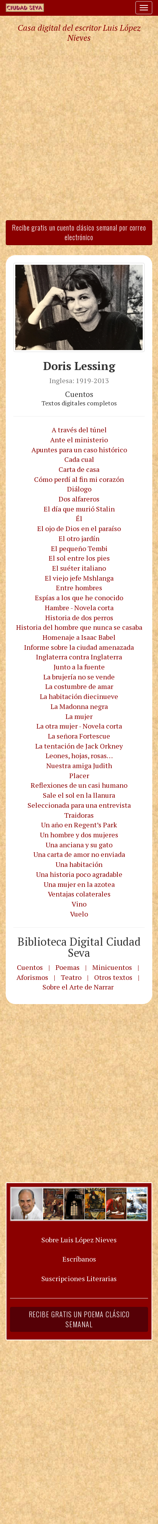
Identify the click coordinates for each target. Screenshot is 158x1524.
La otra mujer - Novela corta (79, 725)
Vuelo (79, 913)
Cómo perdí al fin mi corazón (79, 479)
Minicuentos (112, 967)
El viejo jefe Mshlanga (79, 578)
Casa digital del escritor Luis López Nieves (79, 32)
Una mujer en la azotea (79, 884)
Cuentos (30, 967)
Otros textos (113, 977)
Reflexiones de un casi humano (79, 785)
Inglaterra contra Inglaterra (79, 656)
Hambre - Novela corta (79, 607)
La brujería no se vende (79, 676)
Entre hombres (79, 587)
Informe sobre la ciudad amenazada (79, 647)
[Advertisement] (79, 130)
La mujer (79, 716)
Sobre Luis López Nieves (79, 1239)
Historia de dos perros (79, 617)
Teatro (71, 977)
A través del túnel (79, 429)
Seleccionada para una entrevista (79, 805)
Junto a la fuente (79, 666)
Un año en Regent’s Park (79, 824)
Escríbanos (79, 1258)
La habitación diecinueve (79, 696)
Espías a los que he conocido (79, 597)
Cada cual (79, 459)
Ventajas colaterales (79, 893)
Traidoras (79, 815)
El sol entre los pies (79, 558)
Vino (79, 903)
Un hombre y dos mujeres (79, 834)
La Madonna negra (79, 706)
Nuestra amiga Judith (79, 765)
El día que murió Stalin (79, 508)
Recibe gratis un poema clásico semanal (79, 1319)
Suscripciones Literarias (79, 1278)
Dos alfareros (79, 498)
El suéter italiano (79, 568)
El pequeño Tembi (79, 548)
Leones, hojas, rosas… (79, 755)
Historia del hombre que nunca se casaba (79, 627)
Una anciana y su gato (79, 844)
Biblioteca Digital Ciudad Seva (79, 947)
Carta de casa (79, 469)
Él (79, 518)
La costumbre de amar (79, 686)
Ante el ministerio (79, 439)
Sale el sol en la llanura (79, 795)
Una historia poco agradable (79, 874)
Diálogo (79, 488)
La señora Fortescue (79, 735)
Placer (79, 775)
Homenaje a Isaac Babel (79, 637)
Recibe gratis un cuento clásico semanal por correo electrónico (79, 232)
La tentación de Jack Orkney (79, 745)
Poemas (67, 967)
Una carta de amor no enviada (79, 854)
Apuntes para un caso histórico (79, 449)
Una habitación (79, 864)
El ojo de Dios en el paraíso (79, 528)
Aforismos (32, 977)
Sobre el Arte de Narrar (78, 986)
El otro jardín (79, 538)
